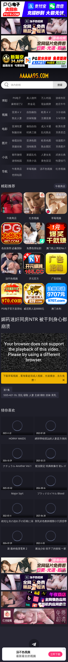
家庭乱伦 (31, 154)
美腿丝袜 (17, 146)
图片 (5, 143)
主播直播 (46, 118)
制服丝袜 (17, 132)
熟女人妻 (17, 118)
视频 (5, 115)
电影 (5, 129)
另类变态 (61, 132)
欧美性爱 (61, 126)
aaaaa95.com (34, 75)
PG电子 (17, 98)
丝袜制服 (31, 118)
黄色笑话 (46, 160)
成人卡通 (46, 126)
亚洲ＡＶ (17, 112)
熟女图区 (46, 146)
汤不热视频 (46, 168)
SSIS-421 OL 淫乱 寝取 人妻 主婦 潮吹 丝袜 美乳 (30, 395)
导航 (5, 171)
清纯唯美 (31, 146)
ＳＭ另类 (61, 118)
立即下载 (55, 654)
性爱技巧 (61, 160)
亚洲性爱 (17, 126)
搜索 (59, 84)
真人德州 (31, 98)
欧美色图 (46, 140)
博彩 (5, 100)
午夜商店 (17, 168)
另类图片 (61, 146)
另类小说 (31, 160)
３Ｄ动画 (61, 112)
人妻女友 (46, 154)
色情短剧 (17, 174)
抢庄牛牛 (61, 104)
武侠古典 (61, 154)
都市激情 (17, 154)
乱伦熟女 (46, 132)
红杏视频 (61, 168)
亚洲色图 (31, 140)
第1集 (7, 389)
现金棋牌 (46, 104)
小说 (5, 157)
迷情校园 (17, 160)
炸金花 (31, 104)
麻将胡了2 (16, 104)
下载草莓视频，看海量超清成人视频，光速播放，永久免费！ (34, 378)
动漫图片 (61, 140)
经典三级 (31, 132)
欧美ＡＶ (46, 112)
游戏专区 (61, 98)
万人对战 (46, 98)
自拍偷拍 (31, 112)
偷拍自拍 (31, 126)
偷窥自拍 (17, 140)
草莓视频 (31, 168)
